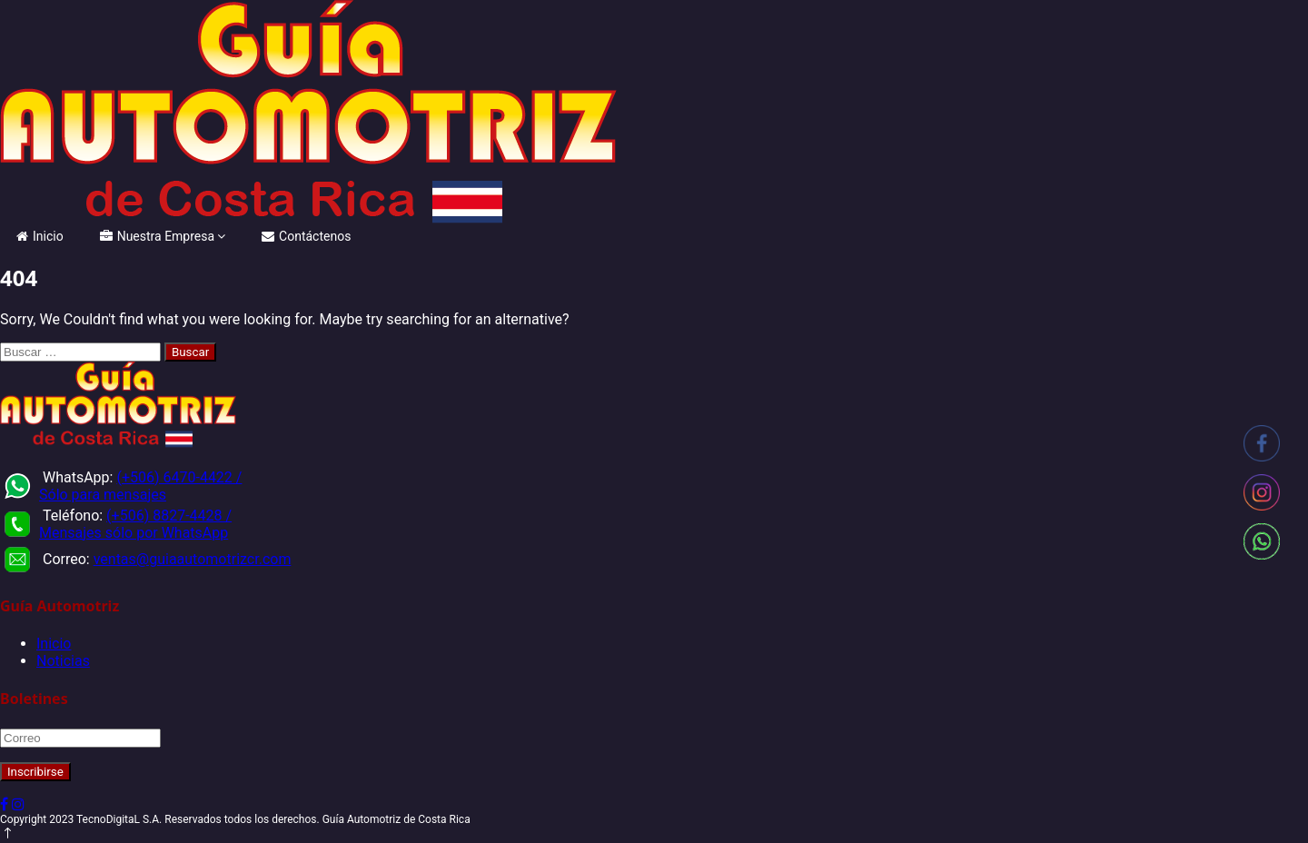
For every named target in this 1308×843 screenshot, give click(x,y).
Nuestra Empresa (157, 236)
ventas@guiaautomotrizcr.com (193, 559)
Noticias (63, 660)
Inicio (40, 236)
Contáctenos (306, 236)
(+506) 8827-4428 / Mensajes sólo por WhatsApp (135, 524)
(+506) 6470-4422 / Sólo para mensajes (140, 486)
